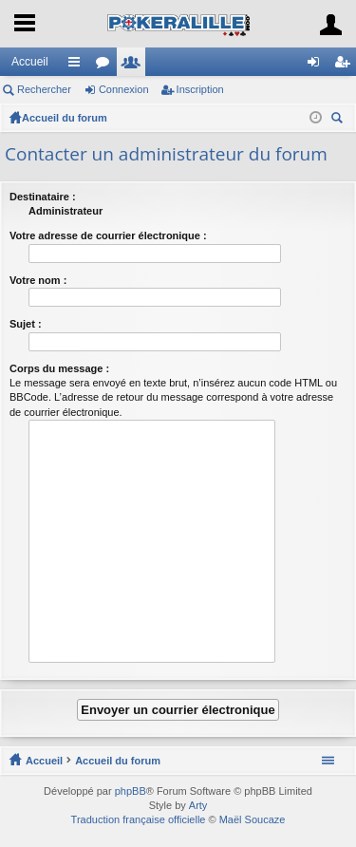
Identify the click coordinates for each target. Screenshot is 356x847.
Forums (106, 65)
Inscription (200, 89)
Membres (134, 65)
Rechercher (44, 89)
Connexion (124, 89)
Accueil (29, 61)
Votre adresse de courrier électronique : (108, 235)
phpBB (130, 791)
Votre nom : (37, 280)
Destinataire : (42, 196)
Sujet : (25, 323)
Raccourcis (77, 65)
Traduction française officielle (138, 819)
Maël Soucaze (252, 819)
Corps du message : (59, 368)
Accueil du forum (64, 117)
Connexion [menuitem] (318, 65)
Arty (198, 805)
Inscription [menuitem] (346, 65)
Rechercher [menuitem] (339, 120)
